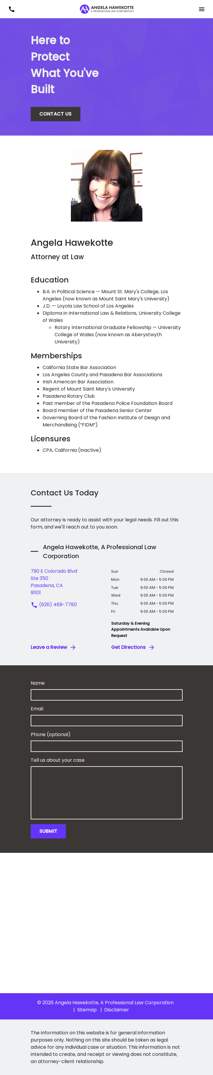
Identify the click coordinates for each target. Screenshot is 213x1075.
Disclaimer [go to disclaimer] (116, 1009)
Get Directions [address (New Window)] (133, 647)
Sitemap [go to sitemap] (87, 1009)
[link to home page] (106, 8)
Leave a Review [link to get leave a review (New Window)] (54, 647)
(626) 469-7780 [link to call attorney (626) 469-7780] (54, 604)
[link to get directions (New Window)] (66, 582)
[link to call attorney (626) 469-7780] (11, 9)
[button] (201, 9)
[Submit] (48, 831)
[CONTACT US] (55, 114)
